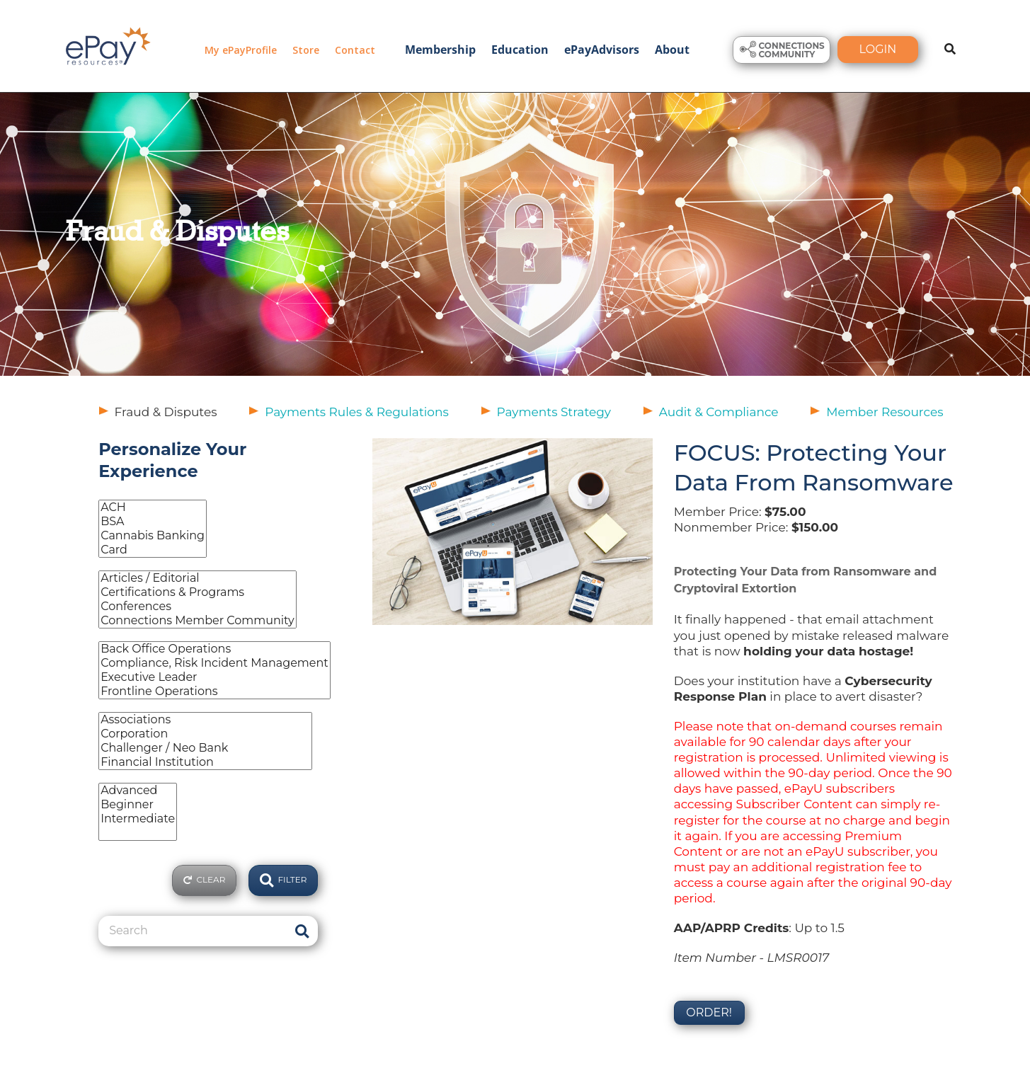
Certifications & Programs (197, 592)
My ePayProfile (241, 50)
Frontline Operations (214, 691)
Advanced (137, 790)
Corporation (205, 734)
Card (152, 550)
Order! (709, 1012)
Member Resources (884, 412)
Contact (355, 50)
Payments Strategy (554, 412)
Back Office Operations (214, 649)
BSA (152, 522)
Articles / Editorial (197, 578)
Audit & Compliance (719, 412)
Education (520, 49)
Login (878, 49)
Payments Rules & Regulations (357, 412)
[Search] (192, 930)
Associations (205, 720)
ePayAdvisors (601, 49)
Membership (440, 49)
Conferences (197, 606)
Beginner (137, 805)
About (672, 49)
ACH (152, 507)
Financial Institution (205, 762)
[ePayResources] (108, 44)
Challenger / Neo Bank (205, 748)
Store (305, 50)
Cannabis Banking (152, 536)
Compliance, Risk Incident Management (214, 663)
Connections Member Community (197, 621)
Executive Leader (214, 677)
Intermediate (137, 819)
